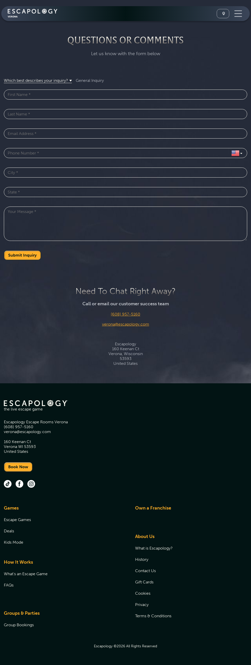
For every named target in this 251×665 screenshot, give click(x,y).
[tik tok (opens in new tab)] (8, 484)
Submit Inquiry (22, 255)
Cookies (142, 593)
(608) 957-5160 (125, 314)
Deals (9, 531)
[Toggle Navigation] (237, 13)
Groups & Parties (22, 613)
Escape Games (17, 519)
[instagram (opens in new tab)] (31, 484)
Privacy (142, 604)
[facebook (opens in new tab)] (19, 484)
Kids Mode (13, 542)
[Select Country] (237, 153)
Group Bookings (19, 624)
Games (11, 508)
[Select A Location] (223, 13)
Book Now (18, 466)
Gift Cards (144, 582)
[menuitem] (63, 528)
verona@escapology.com (125, 324)
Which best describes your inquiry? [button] (36, 80)
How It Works (18, 562)
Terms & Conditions (153, 615)
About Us (145, 536)
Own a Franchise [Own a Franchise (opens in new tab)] (153, 508)
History (141, 559)
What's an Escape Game (26, 573)
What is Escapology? (154, 548)
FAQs (9, 585)
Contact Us (145, 570)
